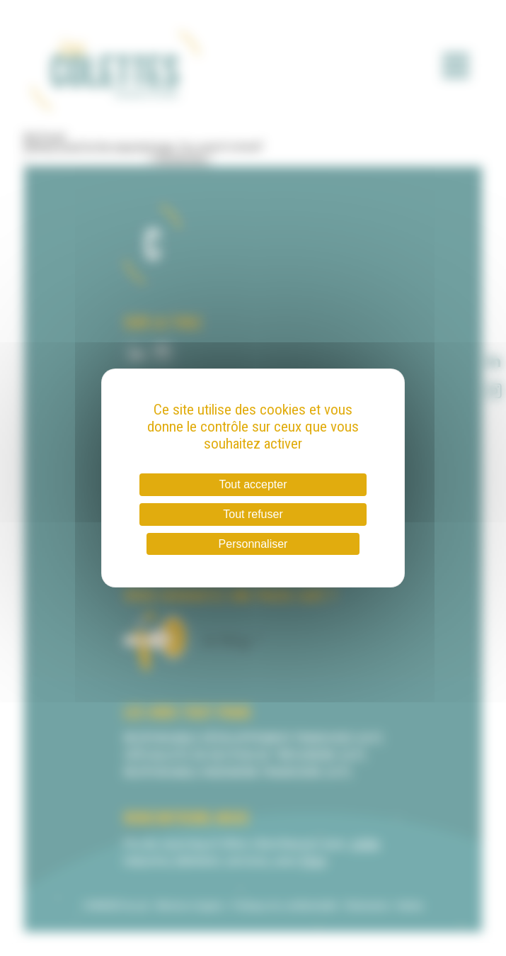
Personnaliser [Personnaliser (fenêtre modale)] (253, 544)
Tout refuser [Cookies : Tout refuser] (252, 514)
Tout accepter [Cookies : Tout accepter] (253, 484)
